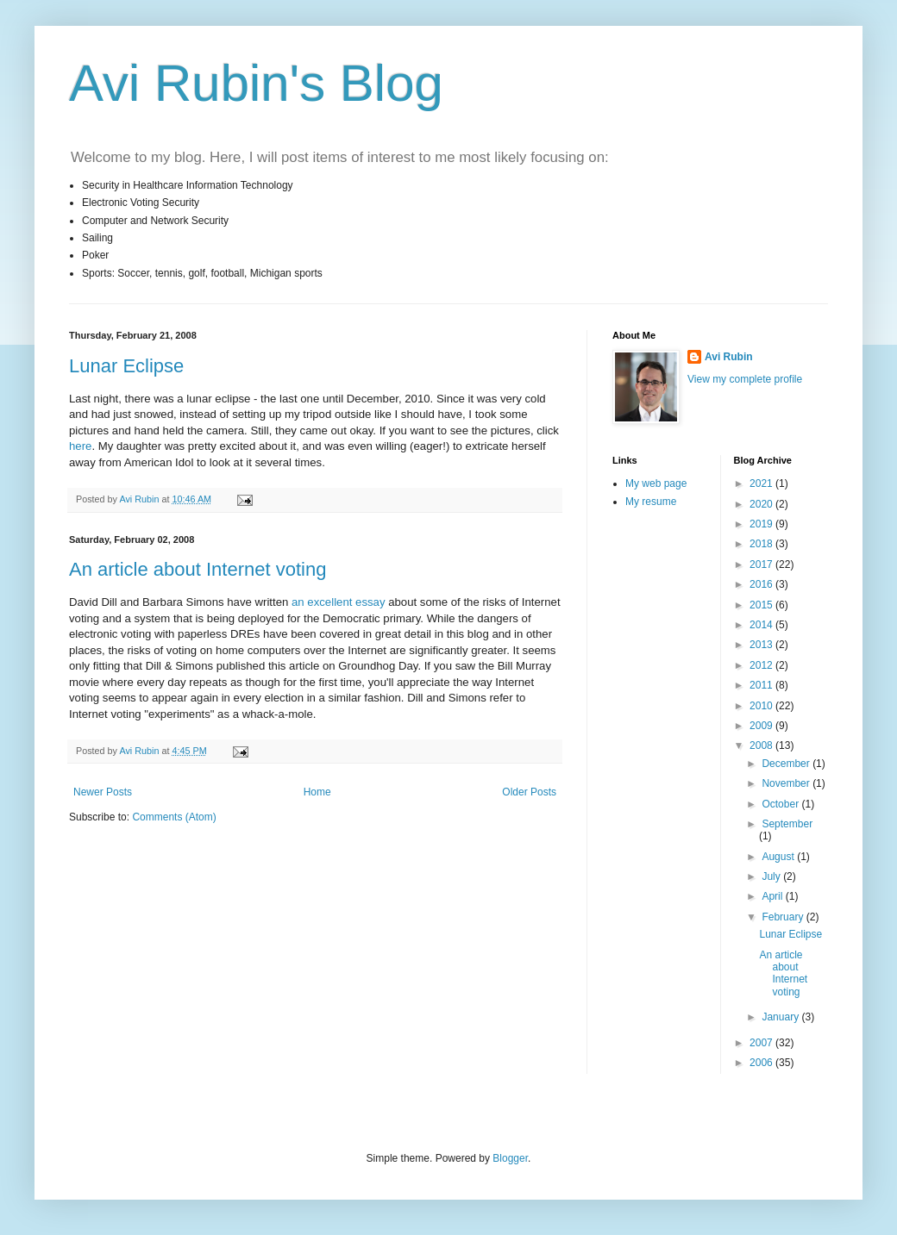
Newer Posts (102, 792)
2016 (762, 584)
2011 (762, 685)
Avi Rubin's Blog (256, 83)
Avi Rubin (729, 357)
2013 (762, 645)
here (80, 446)
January (781, 1017)
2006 (762, 1063)
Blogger (510, 1158)
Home (317, 792)
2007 (762, 1043)
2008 (762, 745)
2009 (762, 726)
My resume (650, 502)
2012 (762, 665)
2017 (762, 564)
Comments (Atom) (174, 817)
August (779, 857)
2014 (762, 625)
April (773, 896)
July (772, 876)
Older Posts (529, 792)
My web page (656, 483)
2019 (762, 524)
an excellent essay (339, 602)
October (781, 804)
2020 (762, 504)
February (784, 917)
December (787, 764)
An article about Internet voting (197, 569)
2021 (762, 483)
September (787, 824)
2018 (762, 544)
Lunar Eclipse (126, 366)
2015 (762, 605)
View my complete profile (744, 379)
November (787, 783)
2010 (762, 706)
